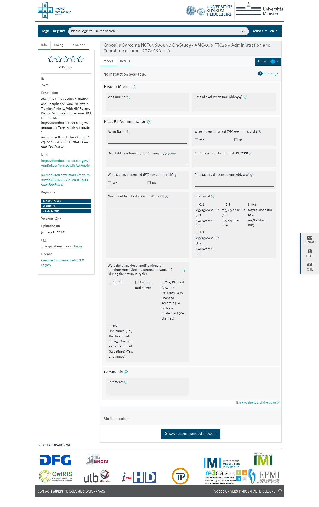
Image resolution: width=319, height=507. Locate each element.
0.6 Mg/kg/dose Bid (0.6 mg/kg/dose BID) (260, 215)
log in (78, 246)
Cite (309, 266)
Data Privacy (95, 491)
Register (59, 31)
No (240, 140)
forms (268, 73)
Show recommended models (191, 434)
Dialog (58, 45)
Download (78, 45)
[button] (268, 62)
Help (309, 253)
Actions (258, 31)
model (108, 61)
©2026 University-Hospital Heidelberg (245, 491)
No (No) (118, 282)
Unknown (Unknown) (144, 285)
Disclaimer (75, 491)
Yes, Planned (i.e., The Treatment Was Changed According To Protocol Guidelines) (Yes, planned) (173, 300)
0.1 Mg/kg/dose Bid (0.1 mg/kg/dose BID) (207, 215)
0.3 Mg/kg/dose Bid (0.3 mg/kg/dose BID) (233, 215)
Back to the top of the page (258, 403)
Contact (44, 491)
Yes (201, 140)
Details (125, 61)
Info (44, 45)
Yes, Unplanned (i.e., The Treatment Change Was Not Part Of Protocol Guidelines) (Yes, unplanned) (121, 341)
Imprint (58, 491)
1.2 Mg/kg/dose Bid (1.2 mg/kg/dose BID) (207, 243)
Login (46, 31)
